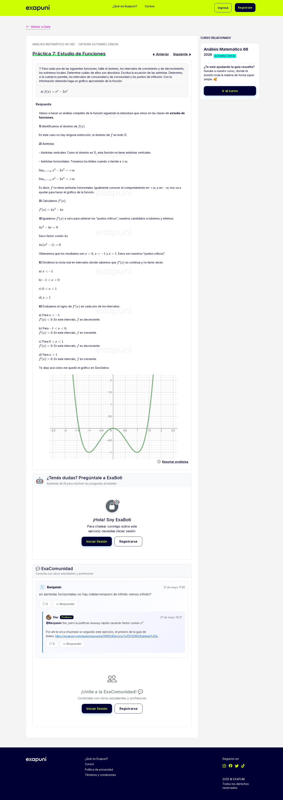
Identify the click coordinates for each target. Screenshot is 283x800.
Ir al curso (230, 90)
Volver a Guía (38, 26)
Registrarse (128, 541)
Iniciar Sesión (96, 541)
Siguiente (182, 54)
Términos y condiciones (100, 772)
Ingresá (223, 7)
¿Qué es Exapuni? (124, 6)
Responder (65, 603)
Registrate (245, 7)
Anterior (160, 54)
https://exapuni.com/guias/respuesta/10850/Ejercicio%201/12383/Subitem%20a (106, 634)
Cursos (149, 6)
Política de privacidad (99, 767)
